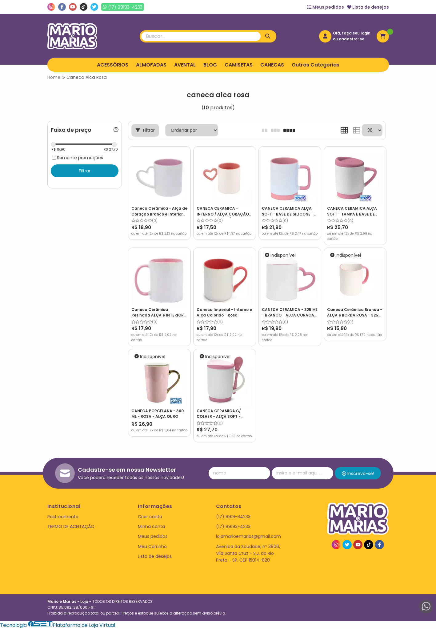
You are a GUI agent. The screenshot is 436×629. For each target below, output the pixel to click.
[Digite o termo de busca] (201, 36)
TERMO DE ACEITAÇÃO (70, 526)
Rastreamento (62, 517)
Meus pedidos (325, 7)
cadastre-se (351, 39)
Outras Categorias (315, 64)
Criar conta (150, 517)
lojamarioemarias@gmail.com (248, 536)
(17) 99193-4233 (233, 526)
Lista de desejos (368, 7)
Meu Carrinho (152, 546)
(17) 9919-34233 (233, 517)
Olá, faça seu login (351, 33)
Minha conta (151, 526)
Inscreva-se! (358, 473)
